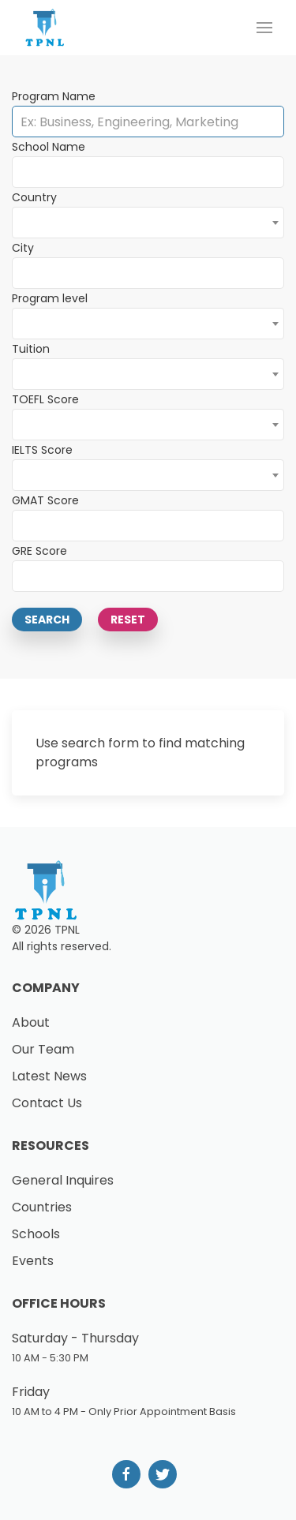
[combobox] (148, 222)
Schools (36, 1234)
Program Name (54, 96)
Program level (50, 298)
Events (33, 1261)
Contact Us (47, 1103)
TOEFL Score (45, 399)
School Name (48, 147)
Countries (42, 1207)
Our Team (43, 1049)
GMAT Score (45, 500)
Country (34, 197)
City (23, 248)
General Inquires (63, 1180)
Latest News (49, 1076)
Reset (128, 619)
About (31, 1022)
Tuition (31, 349)
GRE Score (39, 551)
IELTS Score (42, 450)
